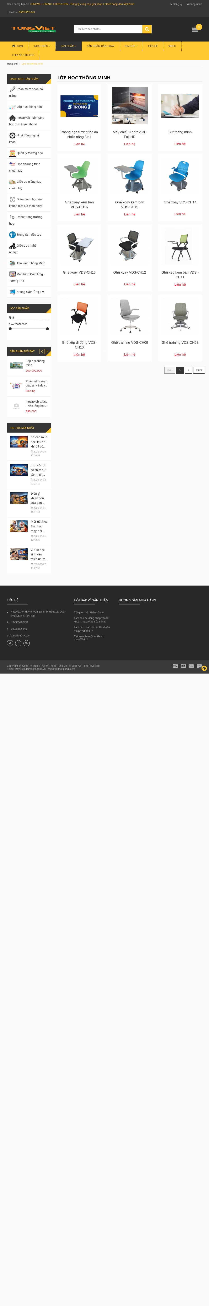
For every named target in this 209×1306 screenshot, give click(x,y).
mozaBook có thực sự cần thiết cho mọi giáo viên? (38, 521)
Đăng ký (176, 4)
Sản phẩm (68, 46)
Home (17, 46)
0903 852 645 (27, 12)
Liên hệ (153, 46)
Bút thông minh (180, 132)
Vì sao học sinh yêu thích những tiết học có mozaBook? (39, 606)
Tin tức (131, 46)
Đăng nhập (194, 4)
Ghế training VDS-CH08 (180, 342)
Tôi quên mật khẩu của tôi (89, 659)
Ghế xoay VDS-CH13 (79, 272)
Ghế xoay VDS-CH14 (180, 202)
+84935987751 (19, 669)
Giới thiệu (42, 46)
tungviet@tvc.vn (20, 682)
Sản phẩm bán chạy (100, 46)
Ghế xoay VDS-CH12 (129, 272)
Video (172, 46)
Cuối (199, 370)
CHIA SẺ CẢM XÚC (23, 55)
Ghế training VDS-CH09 (129, 342)
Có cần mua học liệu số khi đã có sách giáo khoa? (39, 493)
